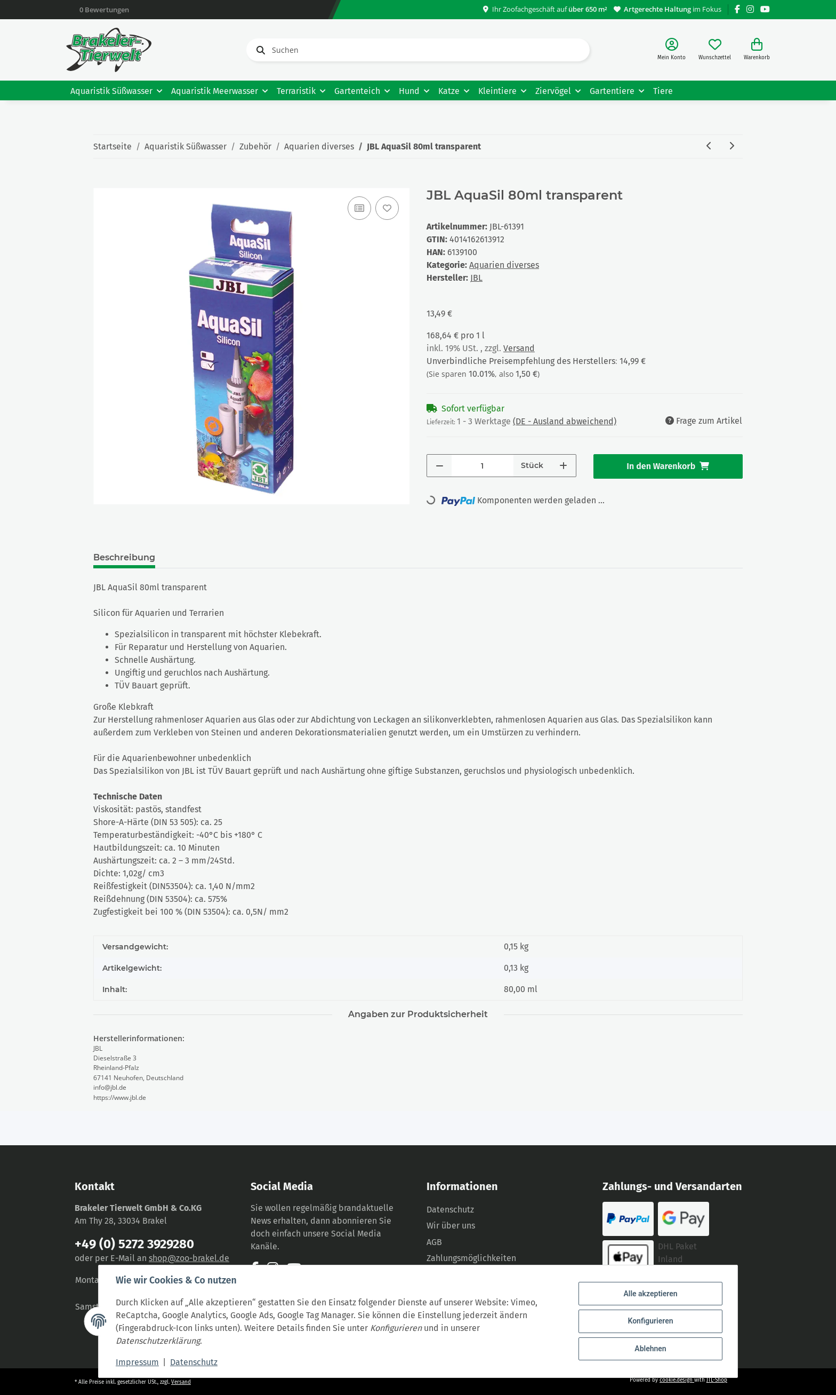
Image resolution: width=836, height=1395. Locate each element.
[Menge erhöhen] (563, 466)
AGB (434, 1242)
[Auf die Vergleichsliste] (359, 208)
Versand (519, 348)
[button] (671, 50)
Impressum (137, 1362)
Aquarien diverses (504, 265)
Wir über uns (451, 1225)
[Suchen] (418, 49)
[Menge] (482, 466)
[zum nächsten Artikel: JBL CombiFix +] (731, 146)
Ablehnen (650, 1348)
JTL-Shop (716, 1380)
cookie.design (677, 1380)
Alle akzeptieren (650, 1293)
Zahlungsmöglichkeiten (471, 1258)
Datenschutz (450, 1209)
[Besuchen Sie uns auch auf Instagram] (750, 9)
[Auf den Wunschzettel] (387, 208)
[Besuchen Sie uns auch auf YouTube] (765, 9)
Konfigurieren (650, 1321)
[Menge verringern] (439, 466)
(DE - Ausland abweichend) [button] (564, 421)
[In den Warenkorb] (101, 182)
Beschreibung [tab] (124, 557)
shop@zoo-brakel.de (189, 1258)
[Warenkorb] (757, 50)
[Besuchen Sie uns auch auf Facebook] (737, 9)
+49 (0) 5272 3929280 (134, 1244)
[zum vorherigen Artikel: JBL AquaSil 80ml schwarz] (709, 146)
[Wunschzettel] (714, 50)
